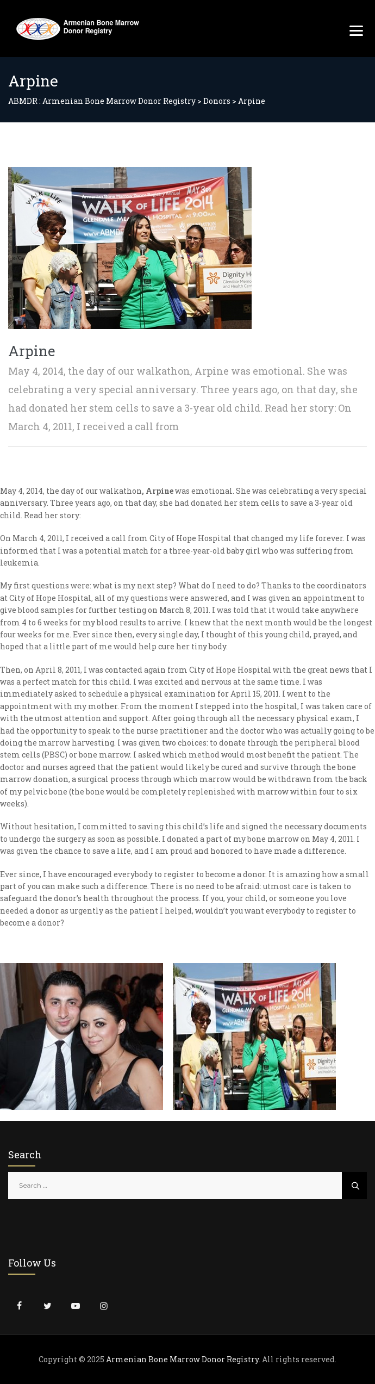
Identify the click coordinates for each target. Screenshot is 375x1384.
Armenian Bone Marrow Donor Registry (182, 1359)
